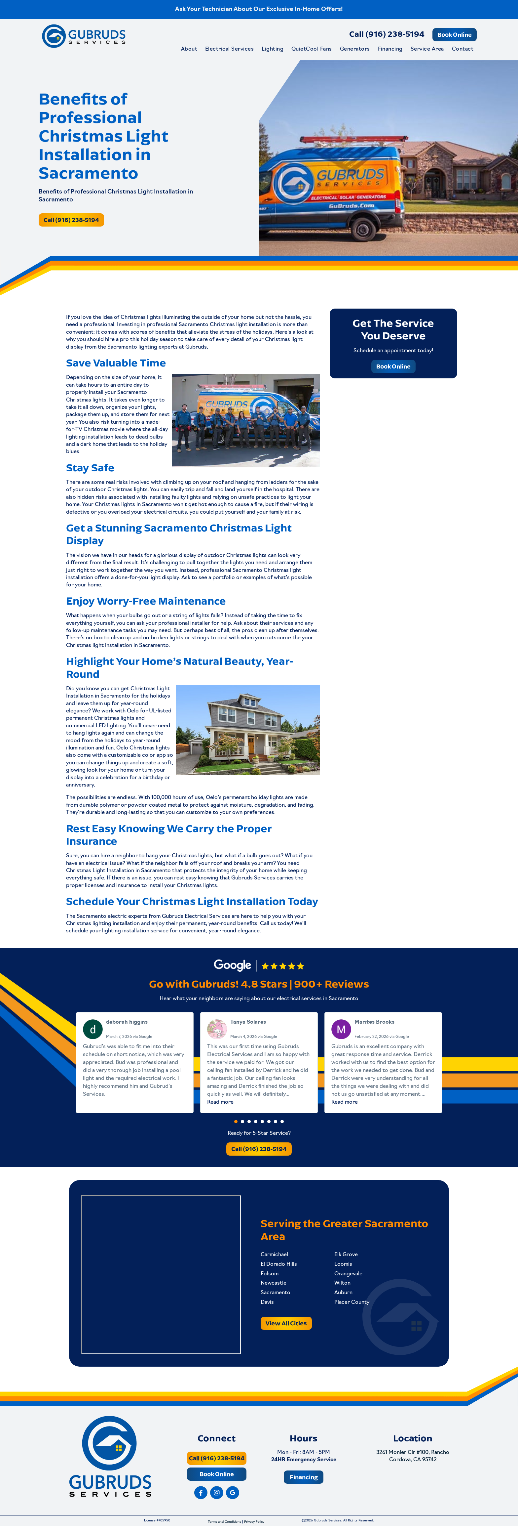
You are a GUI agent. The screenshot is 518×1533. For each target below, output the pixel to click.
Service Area (427, 49)
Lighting (272, 49)
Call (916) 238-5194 (387, 34)
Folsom (269, 1276)
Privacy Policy (254, 1529)
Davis (267, 1304)
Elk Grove (343, 1256)
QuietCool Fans (311, 49)
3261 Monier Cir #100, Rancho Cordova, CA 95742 (413, 1463)
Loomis (341, 1266)
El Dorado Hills (279, 1266)
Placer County (349, 1304)
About (189, 49)
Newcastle (273, 1285)
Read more (220, 1103)
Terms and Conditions (224, 1529)
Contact (462, 49)
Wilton (340, 1285)
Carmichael (274, 1256)
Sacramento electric (102, 916)
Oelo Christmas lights (143, 748)
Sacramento (275, 1295)
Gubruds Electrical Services (196, 916)
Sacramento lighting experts (142, 347)
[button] (236, 1122)
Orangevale (346, 1276)
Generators (355, 49)
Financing (390, 49)
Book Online (454, 34)
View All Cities (286, 1325)
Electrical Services (229, 49)
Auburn (341, 1295)
